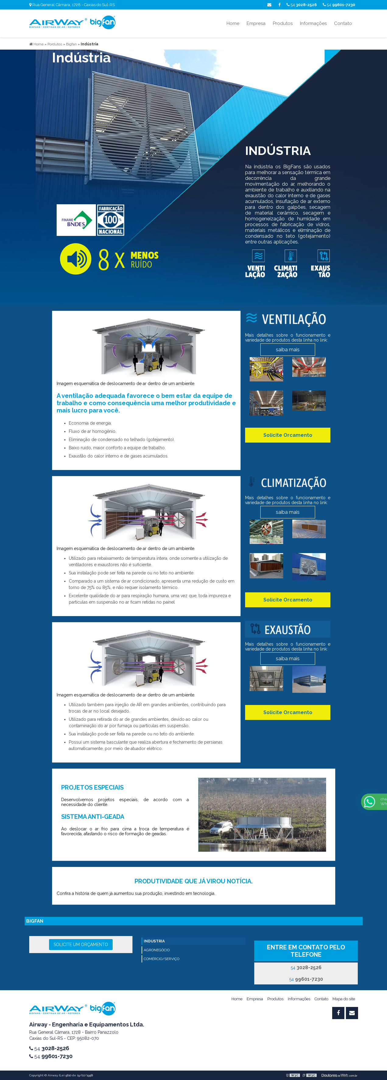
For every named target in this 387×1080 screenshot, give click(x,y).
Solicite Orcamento (287, 435)
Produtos (283, 23)
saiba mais (288, 349)
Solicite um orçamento (81, 944)
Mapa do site (343, 999)
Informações (313, 23)
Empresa (256, 23)
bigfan (34, 921)
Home (233, 23)
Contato (343, 23)
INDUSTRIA (154, 941)
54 (339, 4)
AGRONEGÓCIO (157, 950)
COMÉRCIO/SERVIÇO (161, 959)
